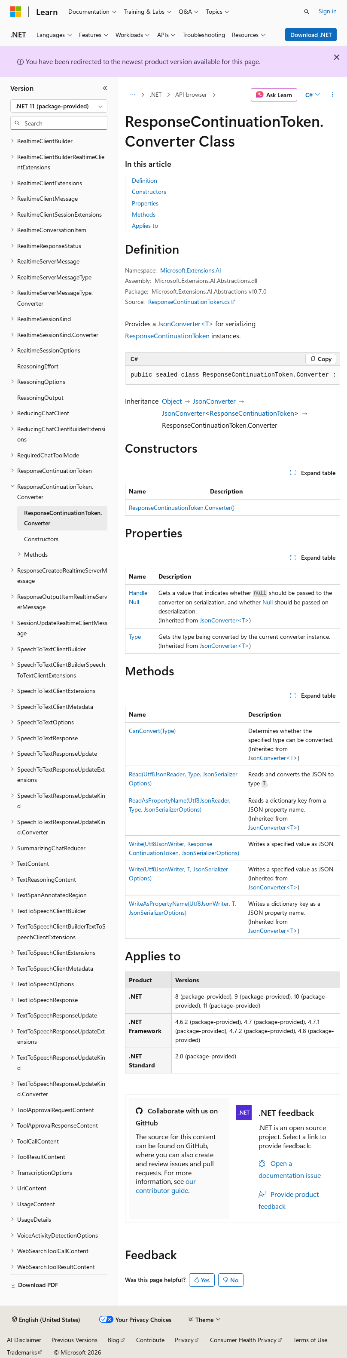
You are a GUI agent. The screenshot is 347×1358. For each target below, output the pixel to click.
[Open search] (306, 11)
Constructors (149, 191)
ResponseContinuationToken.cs (189, 301)
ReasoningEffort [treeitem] (37, 366)
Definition (144, 180)
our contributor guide (166, 1186)
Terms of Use (310, 1340)
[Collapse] (105, 88)
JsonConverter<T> (185, 323)
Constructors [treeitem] (41, 539)
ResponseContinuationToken (167, 335)
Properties (145, 203)
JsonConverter (214, 400)
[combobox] (58, 106)
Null (267, 602)
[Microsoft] (15, 11)
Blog (113, 1340)
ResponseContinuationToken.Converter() (181, 507)
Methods (143, 214)
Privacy (184, 1340)
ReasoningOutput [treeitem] (40, 397)
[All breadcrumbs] (132, 95)
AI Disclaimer (24, 1340)
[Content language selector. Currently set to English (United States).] (46, 1320)
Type (135, 636)
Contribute (150, 1340)
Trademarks (22, 1352)
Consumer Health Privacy (243, 1340)
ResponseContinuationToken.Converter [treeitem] (63, 518)
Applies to (145, 225)
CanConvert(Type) (152, 731)
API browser (191, 94)
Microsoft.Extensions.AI (190, 270)
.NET (155, 94)
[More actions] (332, 95)
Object (172, 400)
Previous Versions (74, 1340)
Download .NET (311, 35)
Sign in (328, 11)
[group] (232, 375)
